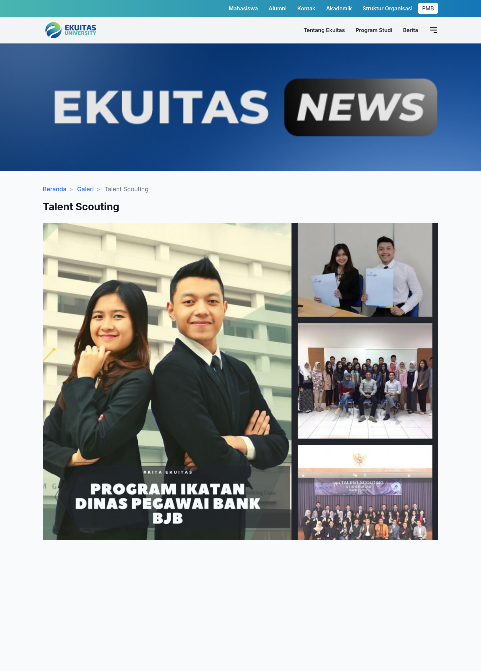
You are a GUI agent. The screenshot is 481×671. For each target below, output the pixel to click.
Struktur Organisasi (387, 8)
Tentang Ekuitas (324, 30)
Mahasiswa (243, 8)
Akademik (339, 8)
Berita (410, 30)
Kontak (306, 8)
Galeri (85, 189)
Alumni (278, 8)
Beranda (54, 189)
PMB (428, 8)
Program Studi (374, 30)
